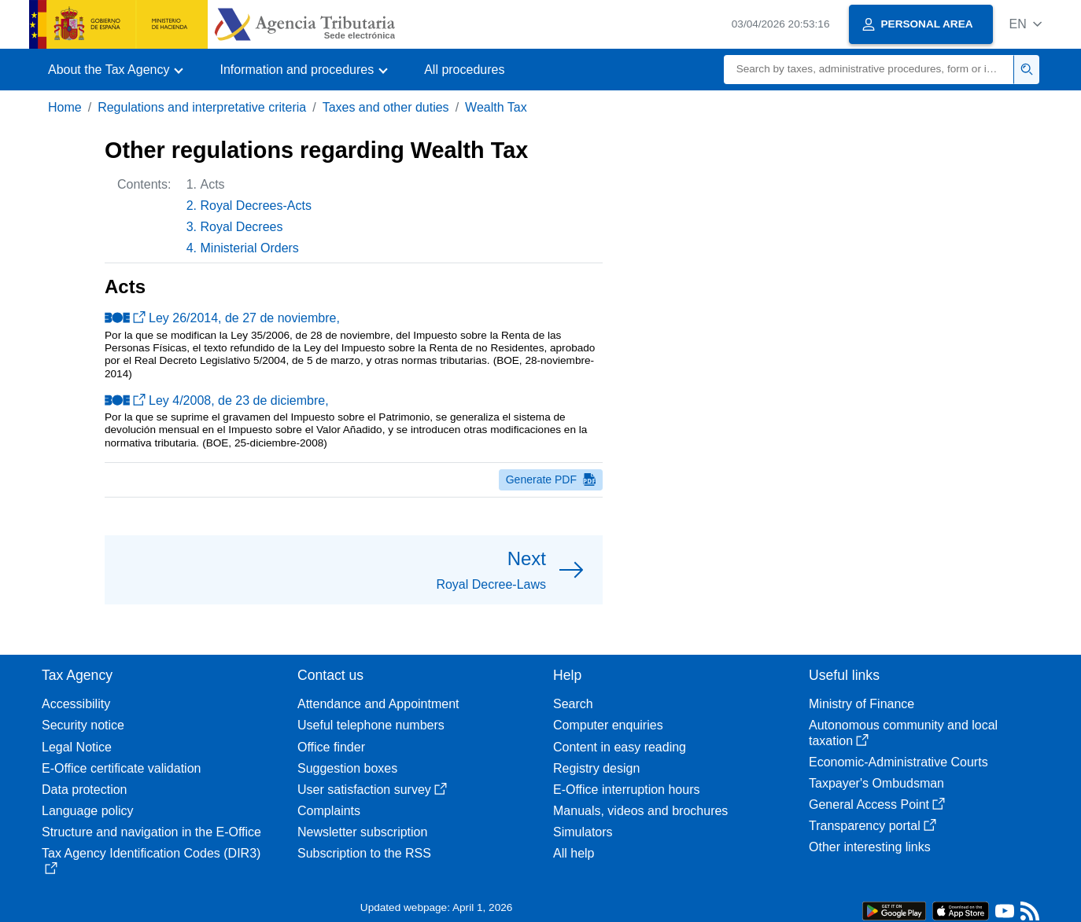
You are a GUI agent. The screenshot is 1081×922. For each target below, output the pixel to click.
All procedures (464, 69)
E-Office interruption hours (626, 789)
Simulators (583, 832)
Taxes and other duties (386, 107)
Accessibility (76, 704)
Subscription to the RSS (364, 853)
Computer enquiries (608, 725)
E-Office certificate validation (121, 768)
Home (65, 107)
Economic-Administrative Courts (898, 762)
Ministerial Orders (250, 248)
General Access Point (877, 804)
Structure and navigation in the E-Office (151, 832)
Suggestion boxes (347, 768)
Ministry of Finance (861, 704)
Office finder (331, 747)
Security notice (83, 725)
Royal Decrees (242, 226)
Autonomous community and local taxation (903, 732)
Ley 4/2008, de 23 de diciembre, (217, 400)
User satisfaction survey (372, 789)
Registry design (596, 768)
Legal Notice (77, 747)
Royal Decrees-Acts (256, 205)
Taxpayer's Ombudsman (876, 783)
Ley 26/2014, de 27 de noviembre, (222, 318)
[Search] (869, 69)
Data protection (84, 789)
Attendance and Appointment (378, 704)
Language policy (88, 810)
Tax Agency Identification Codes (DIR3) (151, 860)
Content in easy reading (619, 747)
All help (573, 853)
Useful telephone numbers (371, 725)
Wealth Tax (496, 107)
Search (573, 704)
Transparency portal (872, 825)
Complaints (328, 810)
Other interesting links (870, 847)
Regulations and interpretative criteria (202, 107)
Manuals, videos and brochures (640, 810)
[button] (1025, 24)
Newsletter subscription (362, 832)
